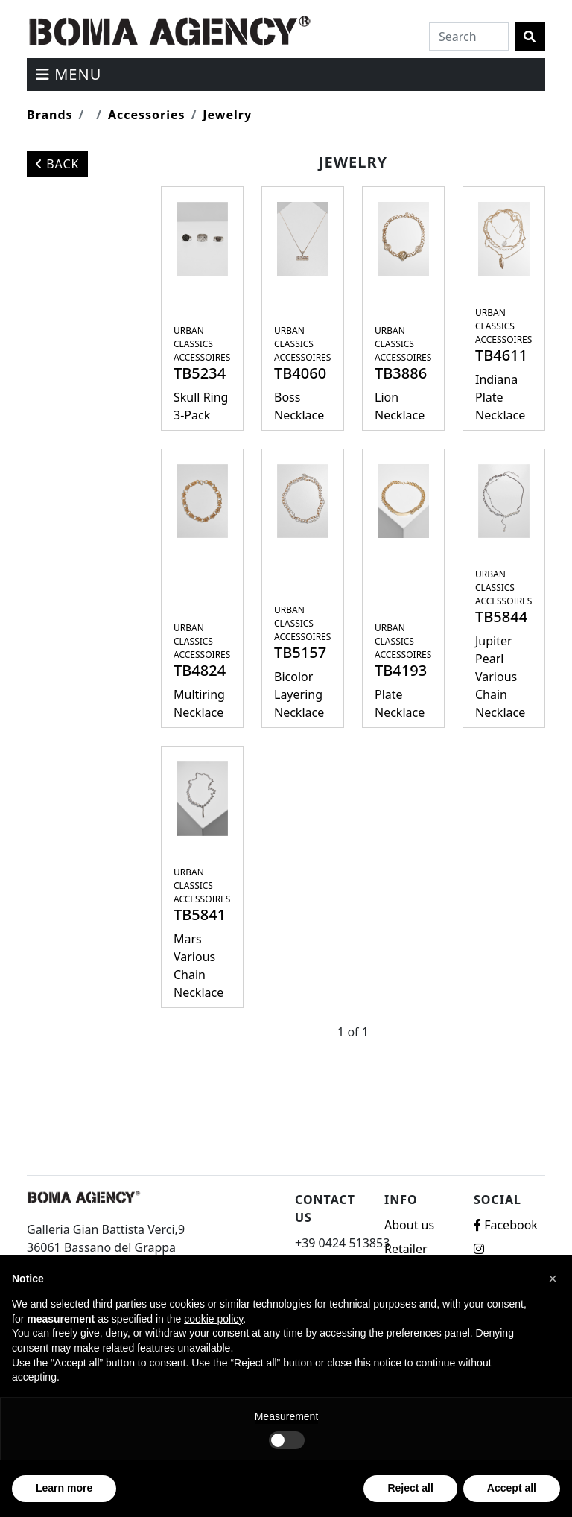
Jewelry (227, 115)
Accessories (146, 115)
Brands (50, 115)
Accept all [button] (511, 1488)
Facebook (506, 1225)
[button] (553, 1278)
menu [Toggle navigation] (68, 74)
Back (57, 164)
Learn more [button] (64, 1488)
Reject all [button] (410, 1488)
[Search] (469, 36)
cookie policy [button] (213, 1319)
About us (409, 1225)
